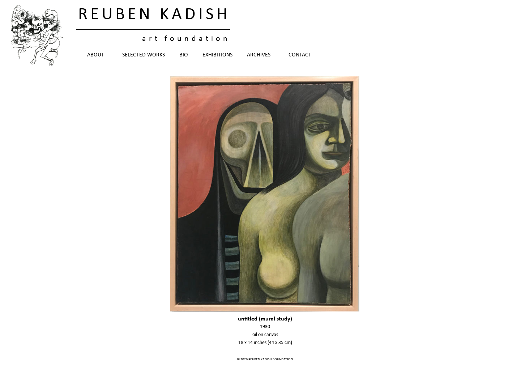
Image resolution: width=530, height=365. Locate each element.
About (97, 55)
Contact (299, 55)
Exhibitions (217, 55)
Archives (260, 55)
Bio (183, 55)
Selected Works (143, 55)
